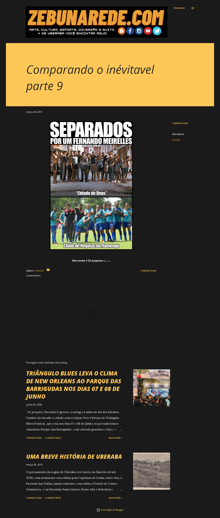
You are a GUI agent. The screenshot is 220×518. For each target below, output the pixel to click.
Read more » (115, 437)
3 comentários (53, 437)
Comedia (176, 139)
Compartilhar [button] (180, 123)
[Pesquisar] (179, 8)
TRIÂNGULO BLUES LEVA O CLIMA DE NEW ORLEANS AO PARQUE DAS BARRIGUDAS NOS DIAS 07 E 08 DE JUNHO (73, 384)
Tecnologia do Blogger (110, 509)
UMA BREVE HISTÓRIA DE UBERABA (74, 456)
